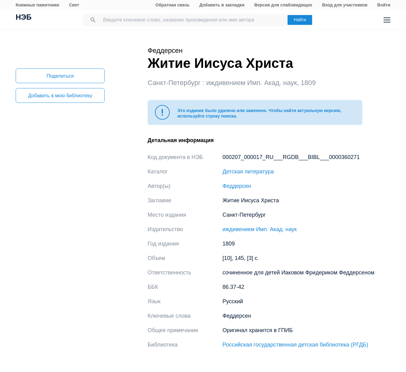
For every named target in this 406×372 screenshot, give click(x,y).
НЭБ (24, 17)
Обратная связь (173, 4)
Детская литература (248, 172)
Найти (300, 19)
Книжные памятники (37, 4)
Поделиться (60, 76)
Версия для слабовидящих (283, 4)
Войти (383, 4)
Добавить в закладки (222, 4)
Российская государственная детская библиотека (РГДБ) (295, 345)
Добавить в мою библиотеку (60, 95)
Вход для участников (345, 4)
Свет (74, 4)
